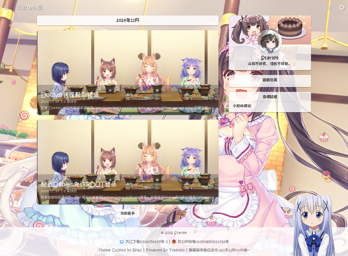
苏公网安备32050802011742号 (203, 241)
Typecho (177, 250)
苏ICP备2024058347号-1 (146, 241)
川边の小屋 (29, 7)
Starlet (180, 232)
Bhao (137, 250)
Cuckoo (119, 250)
